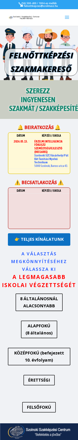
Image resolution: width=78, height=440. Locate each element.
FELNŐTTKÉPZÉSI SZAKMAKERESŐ (41, 62)
